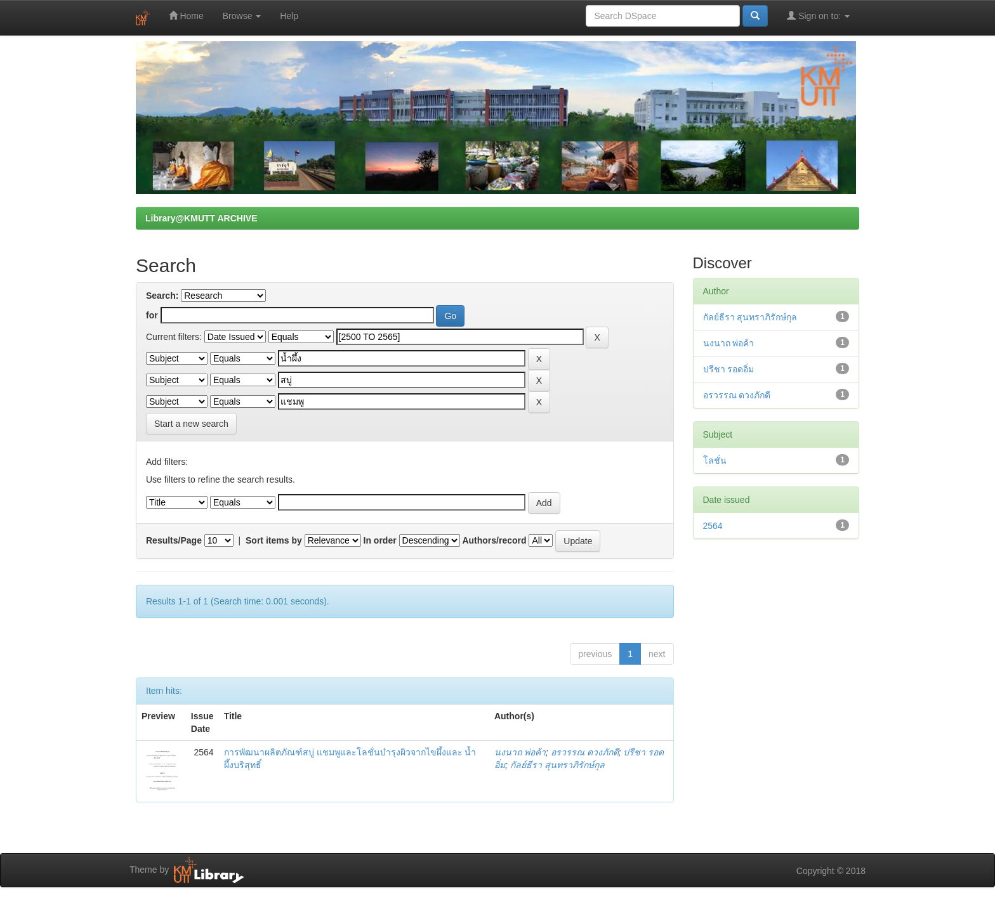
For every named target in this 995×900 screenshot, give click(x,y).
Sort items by (274, 540)
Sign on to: (818, 15)
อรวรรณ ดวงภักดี (585, 752)
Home (186, 15)
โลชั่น (715, 460)
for (152, 315)
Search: (162, 295)
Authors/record (494, 540)
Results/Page (174, 540)
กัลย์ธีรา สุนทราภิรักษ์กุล (557, 765)
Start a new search (191, 424)
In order (380, 540)
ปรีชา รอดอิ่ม (728, 369)
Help (289, 16)
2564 (713, 526)
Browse (242, 16)
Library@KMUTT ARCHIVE (201, 218)
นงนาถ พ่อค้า (520, 752)
